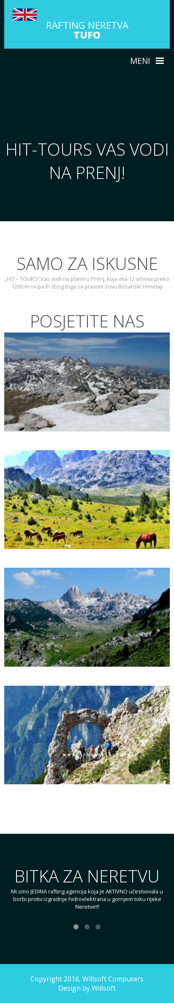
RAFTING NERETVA (87, 30)
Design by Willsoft (87, 988)
